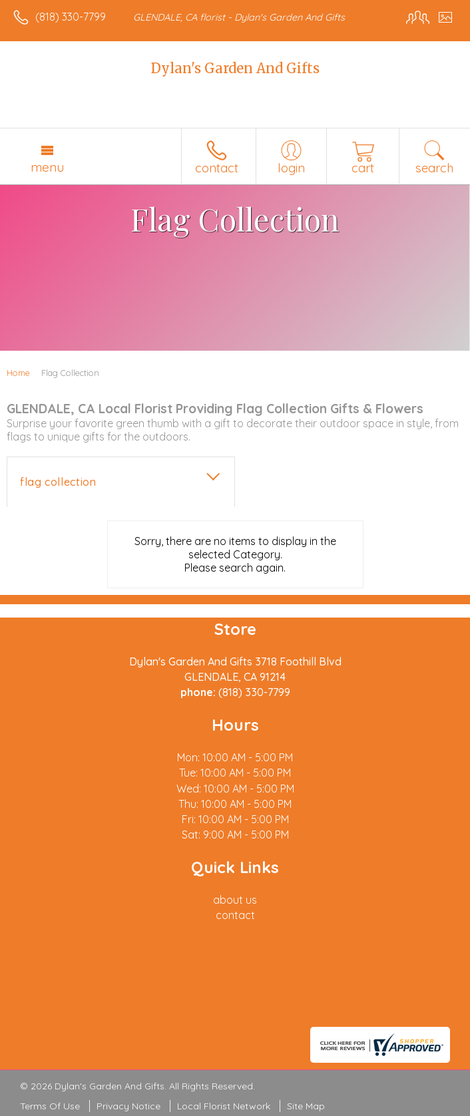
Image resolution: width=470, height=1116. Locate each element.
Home (18, 372)
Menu (47, 167)
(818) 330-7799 (70, 16)
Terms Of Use (50, 1106)
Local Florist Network (223, 1106)
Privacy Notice (128, 1106)
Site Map (306, 1106)
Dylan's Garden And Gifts (235, 68)
